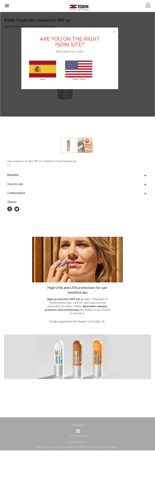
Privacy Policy (54, 447)
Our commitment (79, 436)
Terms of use (41, 447)
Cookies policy (94, 447)
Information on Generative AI (74, 447)
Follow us (79, 425)
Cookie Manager (109, 447)
